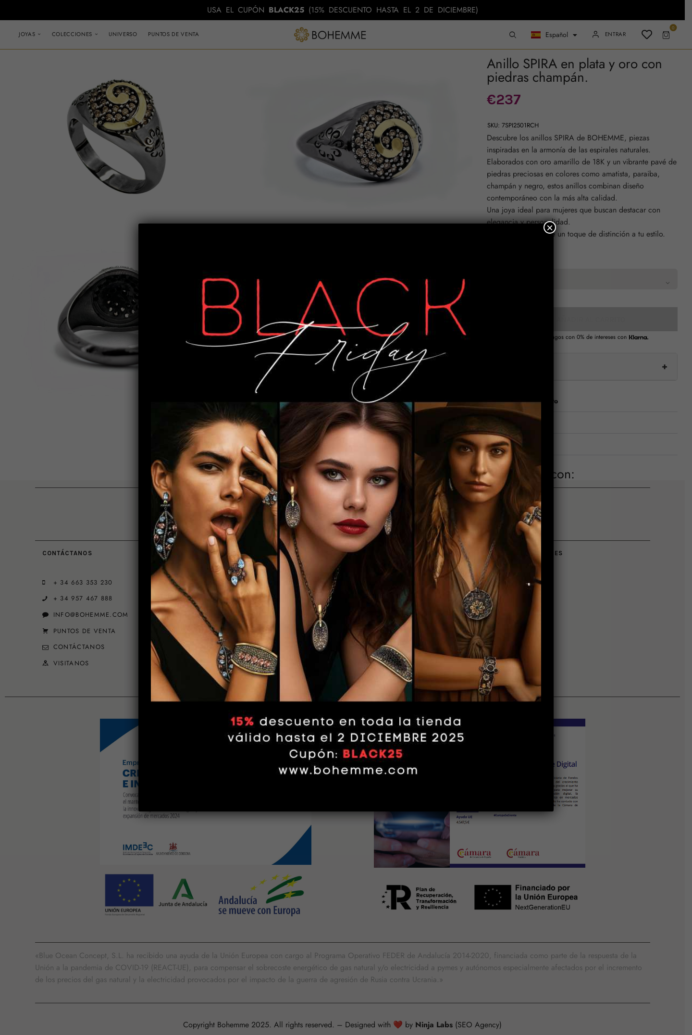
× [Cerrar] (549, 227)
